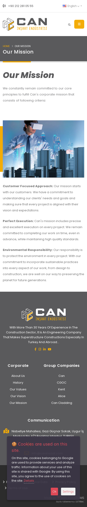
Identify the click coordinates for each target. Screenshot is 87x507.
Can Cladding (61, 403)
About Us (18, 376)
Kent (61, 389)
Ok (54, 491)
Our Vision (18, 396)
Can (61, 376)
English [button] (71, 6)
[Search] (69, 24)
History (18, 382)
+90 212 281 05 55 (18, 6)
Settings (68, 491)
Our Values (18, 389)
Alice (61, 396)
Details (29, 480)
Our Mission (18, 403)
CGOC (61, 382)
